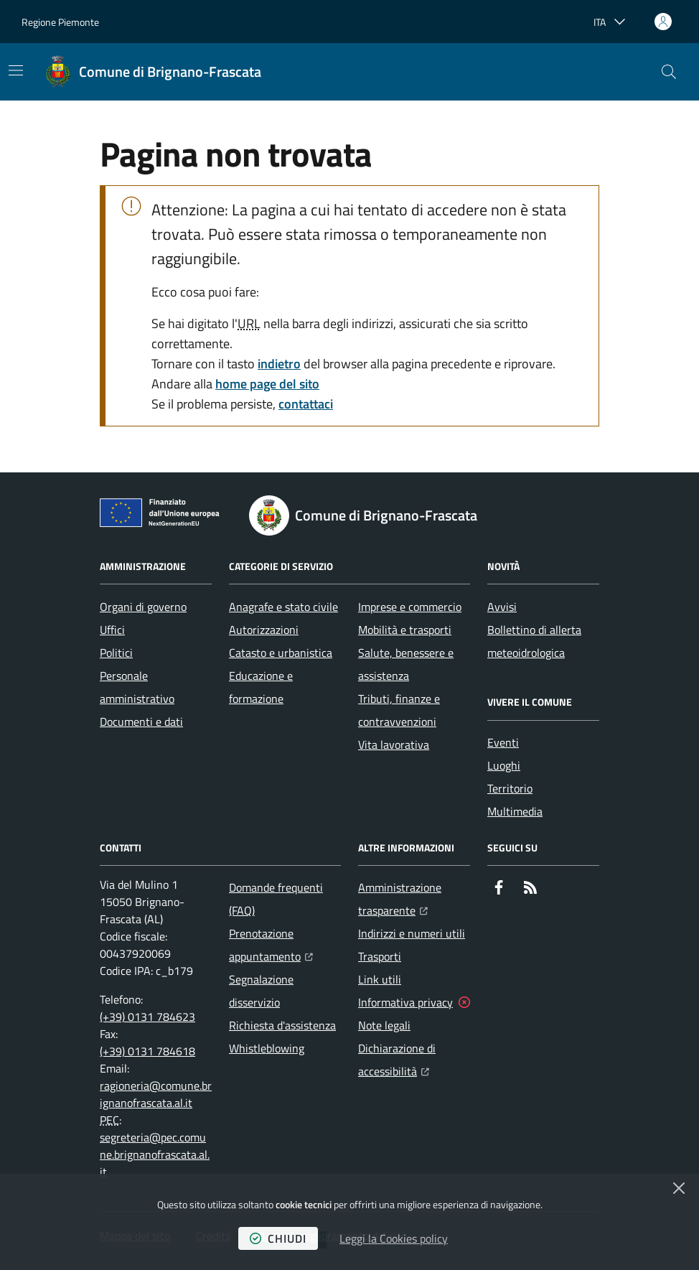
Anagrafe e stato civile (283, 606)
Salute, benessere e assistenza (406, 664)
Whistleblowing (266, 1048)
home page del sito (267, 383)
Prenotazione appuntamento (285, 945)
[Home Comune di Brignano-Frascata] (152, 72)
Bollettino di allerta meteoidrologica (534, 641)
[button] (668, 71)
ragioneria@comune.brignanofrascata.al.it (156, 1094)
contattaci (305, 404)
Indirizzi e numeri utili (411, 933)
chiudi (278, 1238)
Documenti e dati (141, 721)
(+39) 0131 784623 (147, 1016)
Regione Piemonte (60, 21)
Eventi (503, 742)
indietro (279, 363)
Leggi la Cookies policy (393, 1238)
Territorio (510, 788)
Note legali (384, 1025)
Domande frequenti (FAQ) (276, 899)
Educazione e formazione (261, 687)
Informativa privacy (405, 1002)
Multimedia (515, 811)
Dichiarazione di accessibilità (414, 1060)
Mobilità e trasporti (404, 629)
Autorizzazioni (264, 629)
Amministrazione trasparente (414, 899)
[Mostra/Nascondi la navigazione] (15, 70)
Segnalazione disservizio (261, 991)
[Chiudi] (679, 1188)
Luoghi (503, 765)
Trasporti (379, 956)
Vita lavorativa (393, 744)
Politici (116, 652)
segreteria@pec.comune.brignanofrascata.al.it (155, 1154)
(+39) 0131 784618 (147, 1051)
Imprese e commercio (409, 606)
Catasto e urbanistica (280, 652)
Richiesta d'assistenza (282, 1025)
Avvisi (502, 606)
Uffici (112, 629)
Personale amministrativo (137, 687)
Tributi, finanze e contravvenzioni (399, 710)
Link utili (379, 979)
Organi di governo (143, 606)
